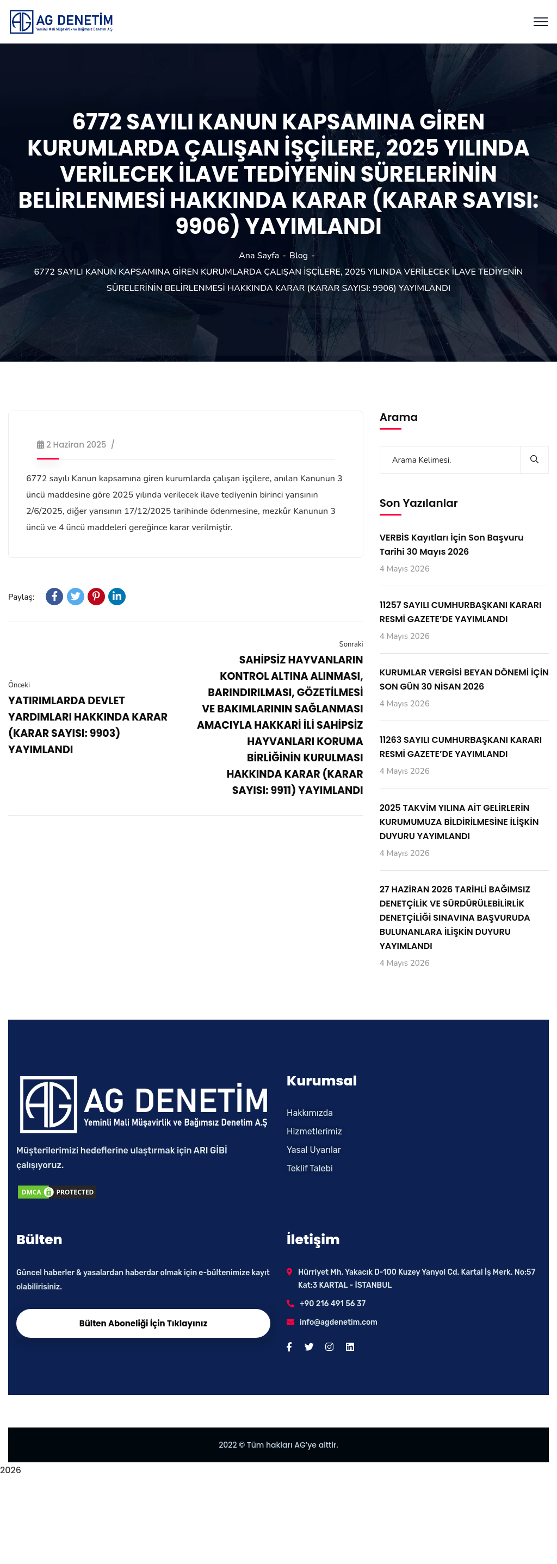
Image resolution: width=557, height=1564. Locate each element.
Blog (298, 256)
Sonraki (351, 644)
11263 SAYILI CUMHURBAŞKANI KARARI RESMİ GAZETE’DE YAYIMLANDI (461, 747)
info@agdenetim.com (338, 1322)
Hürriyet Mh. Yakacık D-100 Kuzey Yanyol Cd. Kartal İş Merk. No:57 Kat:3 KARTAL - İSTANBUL (416, 1279)
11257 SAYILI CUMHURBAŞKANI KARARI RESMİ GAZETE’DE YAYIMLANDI (461, 612)
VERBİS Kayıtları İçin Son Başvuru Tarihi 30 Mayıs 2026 (452, 544)
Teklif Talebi (310, 1168)
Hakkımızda (310, 1113)
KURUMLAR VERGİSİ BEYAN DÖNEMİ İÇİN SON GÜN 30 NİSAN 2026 (464, 679)
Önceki (19, 685)
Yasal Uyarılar (314, 1150)
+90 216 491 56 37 (333, 1303)
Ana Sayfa (259, 256)
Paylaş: (21, 597)
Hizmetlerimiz (314, 1131)
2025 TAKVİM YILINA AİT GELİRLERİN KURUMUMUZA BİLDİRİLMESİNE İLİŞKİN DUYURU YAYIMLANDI (459, 822)
